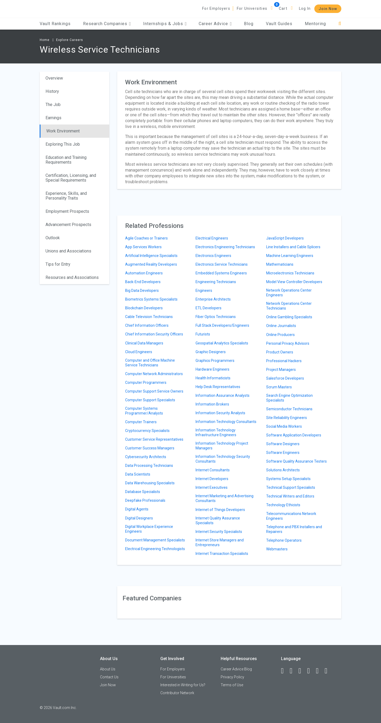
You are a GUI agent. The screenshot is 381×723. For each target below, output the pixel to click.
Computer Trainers (141, 422)
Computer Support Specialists (150, 400)
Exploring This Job (63, 144)
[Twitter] (302, 671)
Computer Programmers (145, 382)
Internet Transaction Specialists (222, 553)
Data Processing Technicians (149, 465)
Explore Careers (69, 40)
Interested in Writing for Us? (182, 685)
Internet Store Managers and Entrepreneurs (220, 542)
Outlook (53, 237)
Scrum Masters (279, 387)
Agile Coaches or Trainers (146, 238)
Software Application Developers (293, 435)
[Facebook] (284, 671)
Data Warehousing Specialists (150, 483)
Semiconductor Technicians (289, 409)
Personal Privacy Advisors (287, 343)
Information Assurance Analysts (223, 395)
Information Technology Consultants (226, 422)
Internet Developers (212, 479)
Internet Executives (212, 487)
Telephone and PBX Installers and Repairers (294, 529)
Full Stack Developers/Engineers (222, 325)
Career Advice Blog (236, 669)
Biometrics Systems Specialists (151, 299)
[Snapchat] (328, 671)
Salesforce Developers (285, 378)
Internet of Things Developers (220, 510)
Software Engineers (283, 452)
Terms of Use (232, 685)
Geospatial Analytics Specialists (222, 343)
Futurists (203, 334)
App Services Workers (143, 247)
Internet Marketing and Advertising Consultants (224, 498)
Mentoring (315, 23)
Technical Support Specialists (290, 487)
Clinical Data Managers (144, 343)
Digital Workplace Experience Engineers (149, 528)
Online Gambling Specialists (289, 317)
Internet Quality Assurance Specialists (218, 520)
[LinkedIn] (293, 671)
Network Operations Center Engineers (289, 292)
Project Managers (281, 369)
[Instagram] (311, 671)
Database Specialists (142, 492)
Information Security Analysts (220, 413)
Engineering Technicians (216, 282)
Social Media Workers (284, 426)
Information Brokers (212, 404)
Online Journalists (281, 326)
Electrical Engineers (212, 238)
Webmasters (277, 549)
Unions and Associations (68, 251)
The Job (53, 104)
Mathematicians (279, 264)
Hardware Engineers (212, 369)
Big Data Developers (142, 290)
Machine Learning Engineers (289, 256)
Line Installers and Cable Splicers (293, 247)
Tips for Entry (58, 264)
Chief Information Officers (147, 325)
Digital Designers (139, 518)
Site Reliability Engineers (286, 418)
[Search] (339, 23)
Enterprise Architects (213, 299)
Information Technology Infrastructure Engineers (216, 432)
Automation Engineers (144, 273)
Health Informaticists (213, 378)
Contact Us (109, 677)
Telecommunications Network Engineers (291, 516)
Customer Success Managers (149, 448)
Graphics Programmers (215, 360)
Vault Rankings (55, 23)
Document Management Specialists (155, 540)
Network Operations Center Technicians (289, 305)
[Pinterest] (319, 671)
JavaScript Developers (285, 238)
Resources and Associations (72, 277)
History (52, 91)
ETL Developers (208, 308)
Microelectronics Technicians (290, 273)
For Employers (216, 8)
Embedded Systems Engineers (221, 273)
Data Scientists (137, 474)
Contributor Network (177, 693)
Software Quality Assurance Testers (296, 461)
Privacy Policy (232, 677)
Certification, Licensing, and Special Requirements (71, 178)
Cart (283, 8)
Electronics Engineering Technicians (225, 247)
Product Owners (279, 352)
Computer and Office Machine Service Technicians (150, 362)
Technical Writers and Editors (290, 496)
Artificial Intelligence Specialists (151, 256)
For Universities (252, 8)
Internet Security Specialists (219, 531)
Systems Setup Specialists (288, 479)
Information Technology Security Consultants (223, 458)
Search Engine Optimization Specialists (289, 397)
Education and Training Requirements (66, 160)
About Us (107, 669)
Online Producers (280, 335)
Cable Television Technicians (149, 317)
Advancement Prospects (68, 224)
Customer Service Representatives (154, 439)
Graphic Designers (211, 352)
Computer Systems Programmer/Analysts (144, 410)
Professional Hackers (284, 361)
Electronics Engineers (213, 256)
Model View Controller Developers (294, 282)
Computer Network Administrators (154, 374)
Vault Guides (279, 23)
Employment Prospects (67, 211)
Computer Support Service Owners (154, 391)
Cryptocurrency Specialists (147, 431)
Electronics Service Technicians (222, 264)
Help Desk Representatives (218, 387)
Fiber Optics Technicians (216, 317)
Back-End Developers (143, 282)
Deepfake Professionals (145, 500)
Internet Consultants (213, 470)
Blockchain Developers (144, 308)
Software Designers (283, 444)
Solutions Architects (283, 470)
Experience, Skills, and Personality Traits (66, 196)
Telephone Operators (284, 540)
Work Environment (63, 130)
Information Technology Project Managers (222, 445)
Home (44, 40)
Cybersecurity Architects (145, 457)
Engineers (204, 290)
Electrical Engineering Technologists (155, 549)
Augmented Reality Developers (151, 264)
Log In (305, 8)
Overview (54, 78)
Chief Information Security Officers (154, 334)
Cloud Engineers (138, 352)
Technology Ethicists (283, 505)
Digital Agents (136, 509)
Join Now (328, 9)
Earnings (53, 117)
